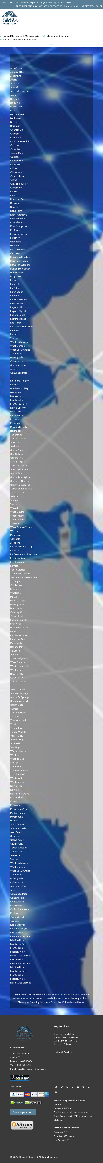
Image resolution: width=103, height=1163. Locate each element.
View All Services (64, 1052)
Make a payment (23, 1112)
